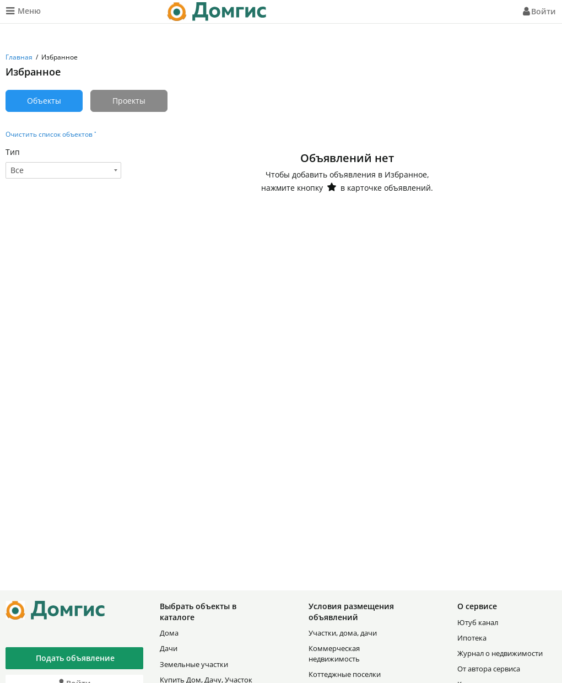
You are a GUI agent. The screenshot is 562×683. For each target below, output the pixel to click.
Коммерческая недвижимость (334, 653)
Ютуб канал (477, 622)
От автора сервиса (488, 669)
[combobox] (63, 170)
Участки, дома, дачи (343, 633)
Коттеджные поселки (345, 674)
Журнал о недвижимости (500, 653)
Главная (19, 57)
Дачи (168, 648)
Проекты (128, 100)
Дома (169, 633)
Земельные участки (194, 664)
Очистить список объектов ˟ (51, 134)
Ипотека (472, 638)
